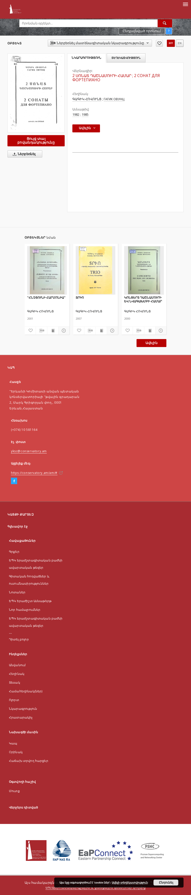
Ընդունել (166, 882)
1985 (85, 114)
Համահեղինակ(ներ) (25, 691)
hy (171, 43)
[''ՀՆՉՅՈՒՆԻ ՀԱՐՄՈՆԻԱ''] (47, 270)
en (180, 43)
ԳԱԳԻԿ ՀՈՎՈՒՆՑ (86, 99)
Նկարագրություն (23, 709)
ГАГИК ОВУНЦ (114, 99)
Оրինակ (16, 752)
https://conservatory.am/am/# (34, 473)
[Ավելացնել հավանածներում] (159, 43)
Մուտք (14, 791)
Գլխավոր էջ (17, 526)
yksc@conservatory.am (29, 451)
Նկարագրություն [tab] (86, 58)
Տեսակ (14, 682)
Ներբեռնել (23, 154)
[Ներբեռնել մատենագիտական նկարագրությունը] (41, 330)
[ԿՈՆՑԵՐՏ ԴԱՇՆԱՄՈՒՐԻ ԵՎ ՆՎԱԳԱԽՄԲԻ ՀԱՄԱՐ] (144, 270)
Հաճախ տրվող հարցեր (28, 761)
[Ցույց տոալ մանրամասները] (63, 330)
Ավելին (151, 343)
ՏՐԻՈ (80, 297)
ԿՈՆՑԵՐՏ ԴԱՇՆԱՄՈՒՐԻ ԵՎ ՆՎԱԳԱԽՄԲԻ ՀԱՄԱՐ (143, 299)
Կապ (13, 743)
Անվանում (17, 665)
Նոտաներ (17, 592)
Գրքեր (14, 551)
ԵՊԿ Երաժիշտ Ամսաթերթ (30, 601)
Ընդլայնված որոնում (142, 31)
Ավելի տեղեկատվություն (130, 882)
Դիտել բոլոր (19, 639)
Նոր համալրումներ (24, 610)
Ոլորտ (14, 700)
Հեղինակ (16, 674)
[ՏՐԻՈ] (95, 270)
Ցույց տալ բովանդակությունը (36, 140)
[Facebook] (14, 481)
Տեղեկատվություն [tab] (126, 58)
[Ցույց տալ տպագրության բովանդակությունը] (52, 330)
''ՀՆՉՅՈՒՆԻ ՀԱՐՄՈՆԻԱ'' (46, 297)
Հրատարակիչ (21, 717)
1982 (75, 114)
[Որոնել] (165, 23)
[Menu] (185, 4)
